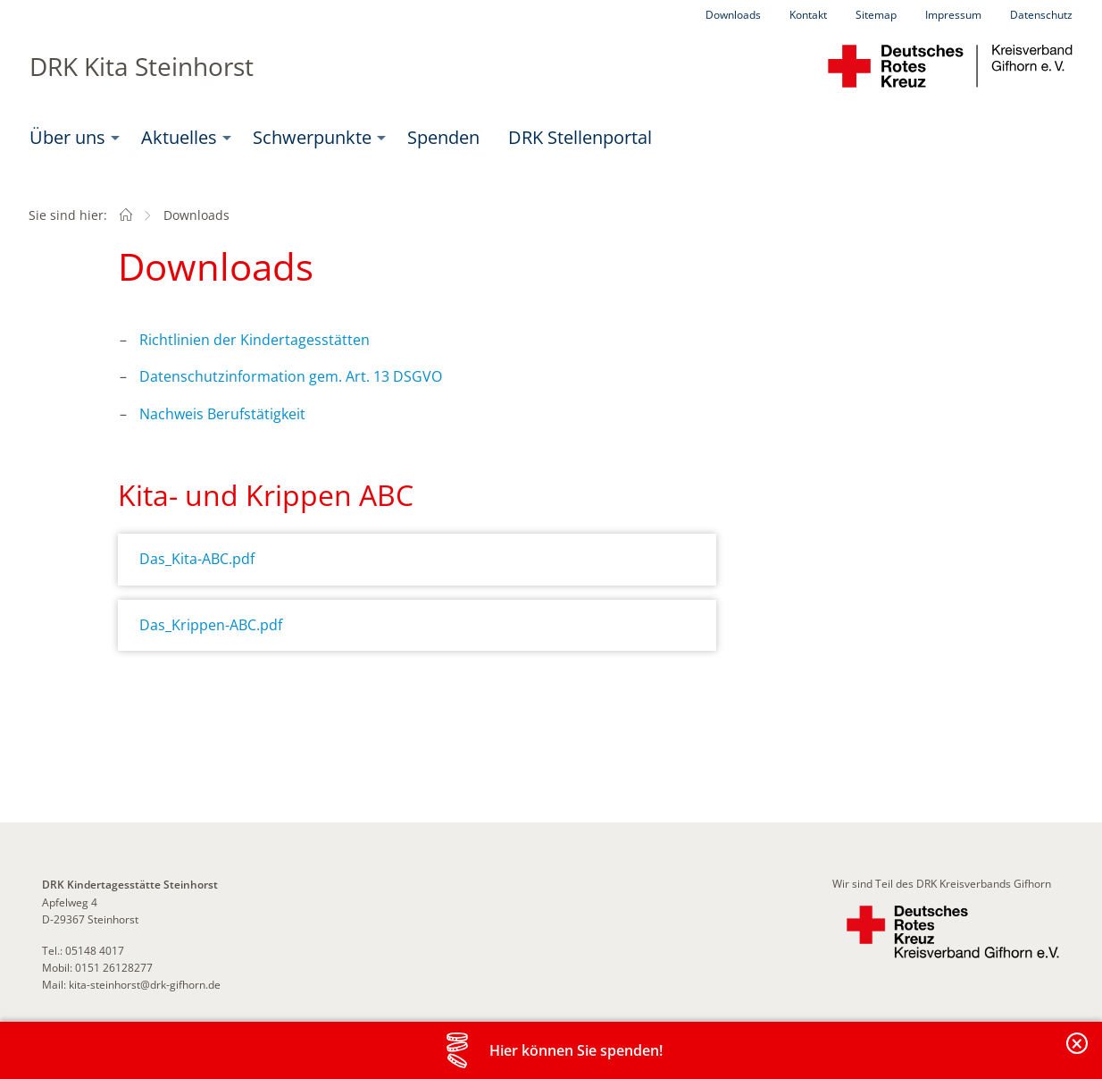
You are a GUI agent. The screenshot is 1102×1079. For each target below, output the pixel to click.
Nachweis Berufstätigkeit (222, 414)
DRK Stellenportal (580, 137)
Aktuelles (179, 137)
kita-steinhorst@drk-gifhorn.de (145, 984)
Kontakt (808, 14)
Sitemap (876, 14)
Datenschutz (1041, 14)
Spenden (443, 137)
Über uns (67, 137)
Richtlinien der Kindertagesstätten (254, 340)
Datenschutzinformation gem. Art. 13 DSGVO (290, 376)
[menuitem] (71, 137)
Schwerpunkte (312, 137)
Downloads (733, 14)
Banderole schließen (1078, 1053)
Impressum (953, 14)
